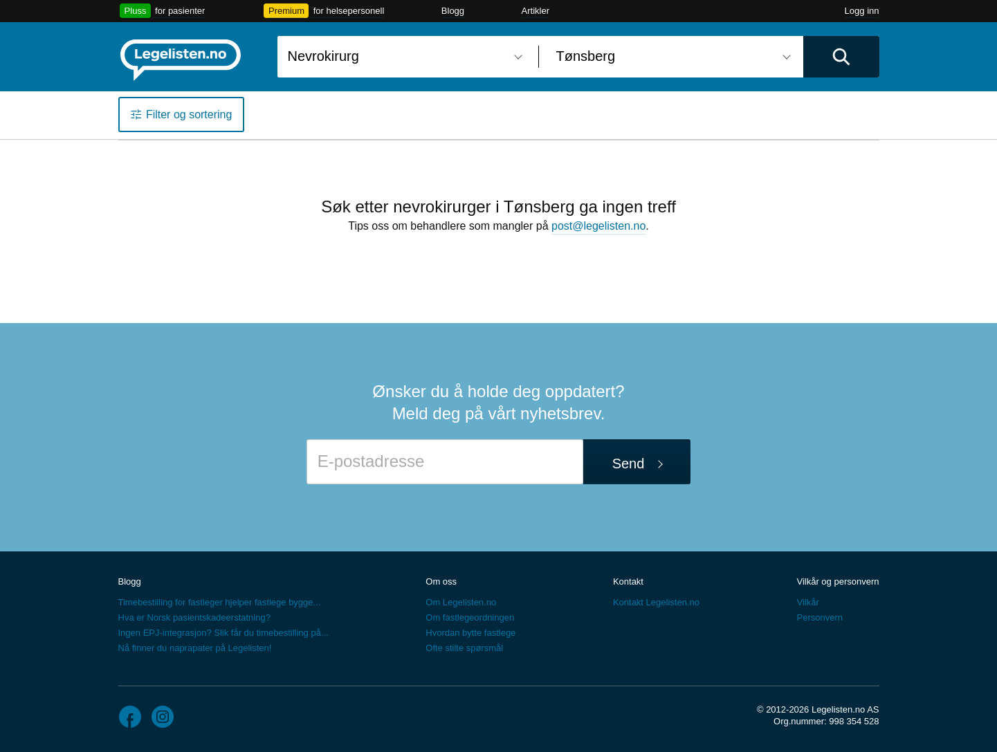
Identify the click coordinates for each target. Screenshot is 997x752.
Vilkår (807, 602)
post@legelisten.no (598, 226)
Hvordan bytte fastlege (470, 632)
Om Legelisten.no (461, 602)
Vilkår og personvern (837, 581)
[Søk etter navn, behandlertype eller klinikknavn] (402, 56)
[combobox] (402, 56)
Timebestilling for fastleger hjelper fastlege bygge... (219, 602)
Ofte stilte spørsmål (464, 648)
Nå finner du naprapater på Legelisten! (195, 648)
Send (628, 463)
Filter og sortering (189, 114)
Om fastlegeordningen (470, 617)
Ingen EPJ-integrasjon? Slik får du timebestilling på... (223, 632)
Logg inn (862, 11)
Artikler (535, 11)
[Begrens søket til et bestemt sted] (671, 56)
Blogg (452, 11)
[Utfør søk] (841, 56)
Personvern (819, 617)
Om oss (441, 581)
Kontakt (628, 581)
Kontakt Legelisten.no (656, 602)
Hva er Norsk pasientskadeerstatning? (194, 617)
